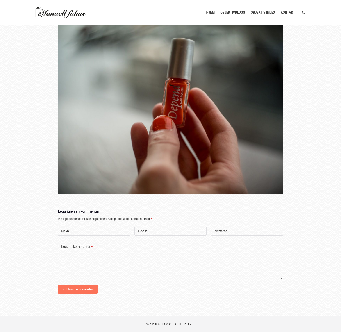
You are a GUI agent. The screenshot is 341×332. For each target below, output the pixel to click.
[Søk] (304, 12)
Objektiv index (263, 12)
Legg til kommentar (77, 247)
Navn (65, 231)
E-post (142, 231)
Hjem (210, 12)
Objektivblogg (232, 12)
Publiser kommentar (77, 289)
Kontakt (288, 12)
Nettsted (220, 231)
